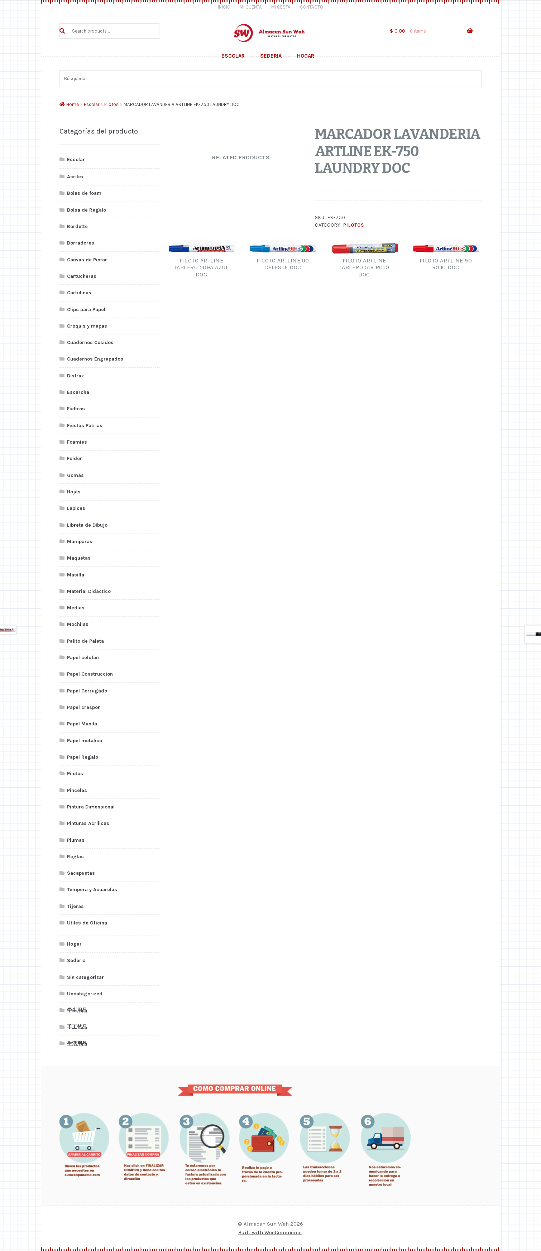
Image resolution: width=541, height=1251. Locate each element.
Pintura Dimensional (91, 807)
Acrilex (75, 177)
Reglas (75, 857)
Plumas (76, 840)
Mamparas (79, 541)
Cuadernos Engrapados (95, 359)
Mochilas (77, 624)
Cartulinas (79, 293)
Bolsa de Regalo (86, 210)
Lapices (76, 508)
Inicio (224, 7)
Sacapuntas (81, 873)
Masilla (75, 575)
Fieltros (76, 409)
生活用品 (77, 1043)
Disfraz (75, 376)
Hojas (74, 492)
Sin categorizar (85, 977)
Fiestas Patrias (84, 425)
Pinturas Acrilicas (88, 823)
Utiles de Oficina (87, 923)
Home (72, 104)
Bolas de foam (84, 193)
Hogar (305, 56)
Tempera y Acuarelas (92, 890)
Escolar (233, 56)
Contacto (311, 7)
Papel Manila (82, 724)
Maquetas (79, 558)
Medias (76, 608)
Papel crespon (84, 707)
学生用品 (77, 1010)
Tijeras (75, 906)
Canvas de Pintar (87, 260)
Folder (74, 458)
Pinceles (77, 790)
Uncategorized (84, 994)
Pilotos (111, 104)
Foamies (77, 442)
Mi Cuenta (251, 7)
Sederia (271, 56)
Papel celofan (83, 658)
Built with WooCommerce (270, 1232)
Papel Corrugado (87, 691)
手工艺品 (77, 1027)
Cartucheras (81, 276)
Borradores (80, 243)
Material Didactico (89, 591)
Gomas (75, 475)
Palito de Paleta (85, 641)
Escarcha (78, 392)
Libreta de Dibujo (87, 525)
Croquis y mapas (87, 326)
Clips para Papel (86, 309)
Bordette (77, 226)
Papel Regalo (82, 757)
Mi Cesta (281, 7)
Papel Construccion (90, 674)
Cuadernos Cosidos (90, 342)
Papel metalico (84, 741)
